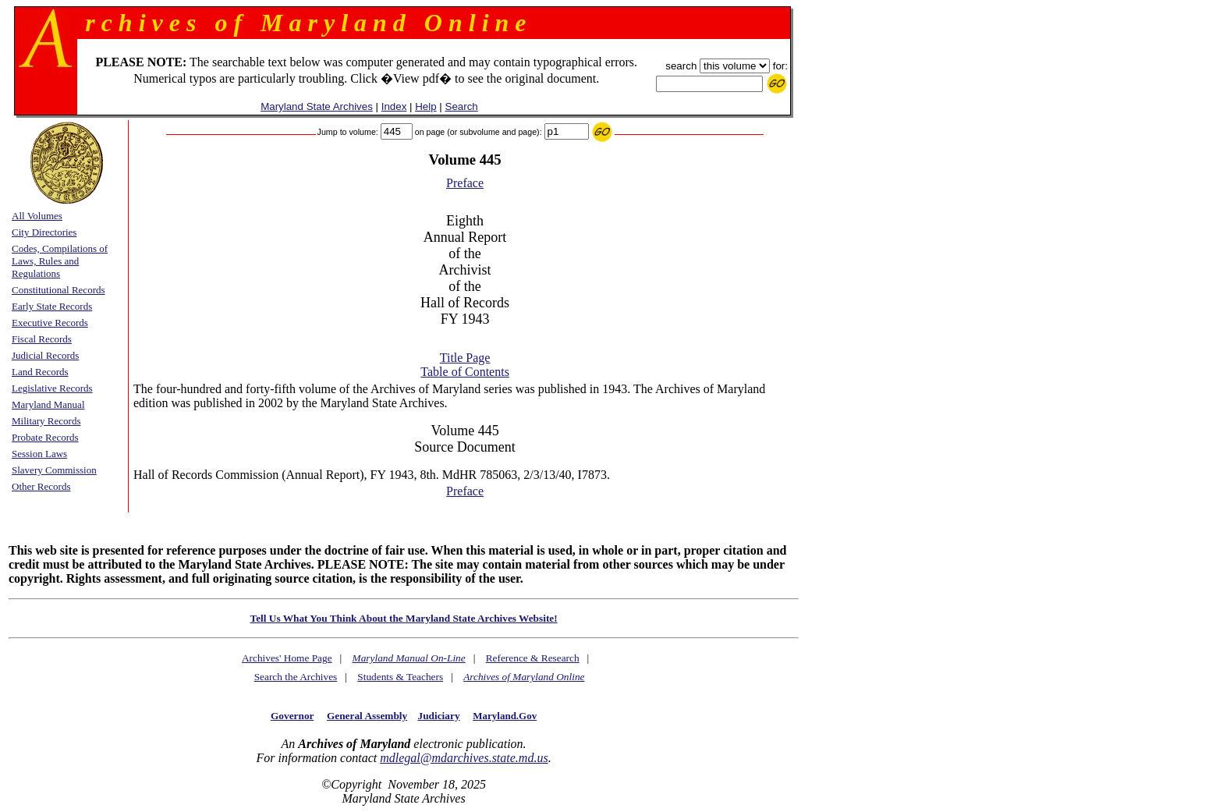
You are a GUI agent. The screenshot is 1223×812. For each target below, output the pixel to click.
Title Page (465, 357)
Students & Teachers (400, 677)
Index (394, 106)
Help (425, 106)
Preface (465, 183)
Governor (292, 716)
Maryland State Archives (317, 106)
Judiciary (439, 716)
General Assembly (367, 716)
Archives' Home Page (287, 658)
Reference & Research (533, 658)
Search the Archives (296, 677)
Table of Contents (464, 371)
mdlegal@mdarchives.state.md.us (464, 757)
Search (461, 106)
